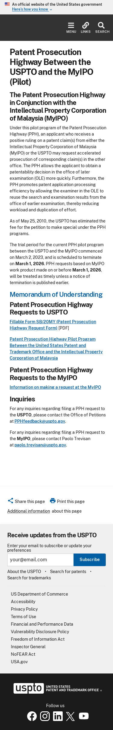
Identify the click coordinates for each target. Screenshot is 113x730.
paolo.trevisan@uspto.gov (40, 445)
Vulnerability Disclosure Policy (40, 631)
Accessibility (23, 601)
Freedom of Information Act (37, 639)
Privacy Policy (24, 609)
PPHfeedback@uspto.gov (39, 421)
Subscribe (90, 559)
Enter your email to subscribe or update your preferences (49, 548)
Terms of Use (23, 616)
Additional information (28, 511)
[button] (26, 502)
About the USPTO (24, 571)
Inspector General (28, 646)
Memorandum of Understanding (56, 294)
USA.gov (19, 661)
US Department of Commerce (39, 594)
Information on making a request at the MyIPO (55, 387)
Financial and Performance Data (42, 624)
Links (86, 28)
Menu (71, 28)
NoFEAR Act (23, 654)
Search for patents (68, 571)
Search (101, 28)
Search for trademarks (29, 577)
